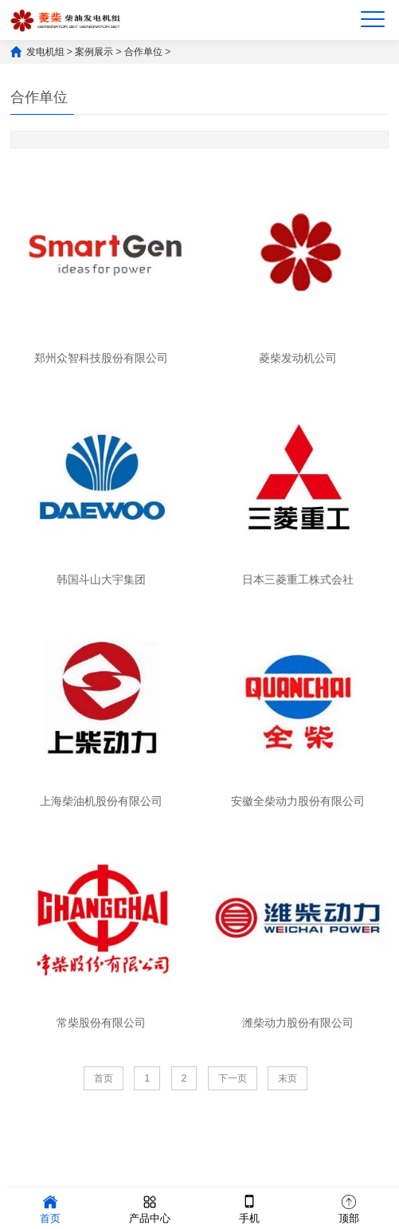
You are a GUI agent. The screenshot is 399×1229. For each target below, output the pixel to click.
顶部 (348, 1208)
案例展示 (94, 51)
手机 (249, 1208)
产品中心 (149, 1208)
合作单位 (143, 51)
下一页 (232, 1078)
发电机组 (45, 51)
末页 (287, 1078)
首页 (103, 1078)
